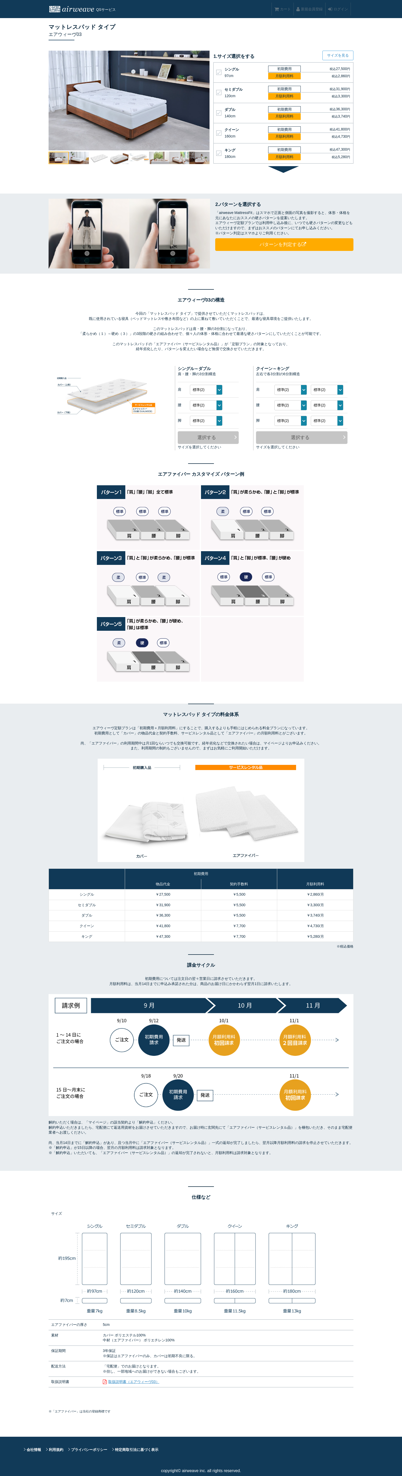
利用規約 (56, 1450)
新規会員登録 (309, 9)
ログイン (338, 9)
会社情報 (34, 1450)
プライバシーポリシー (89, 1450)
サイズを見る (338, 55)
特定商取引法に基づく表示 (136, 1450)
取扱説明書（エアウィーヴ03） (133, 1382)
